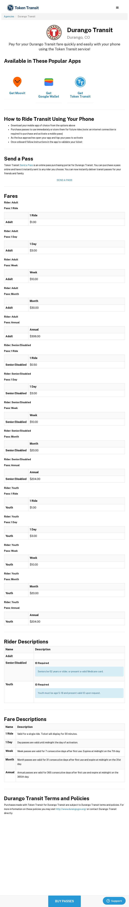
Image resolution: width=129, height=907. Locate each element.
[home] (23, 7)
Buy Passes (64, 901)
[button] (117, 8)
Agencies (9, 16)
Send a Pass (26, 165)
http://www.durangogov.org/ (71, 809)
